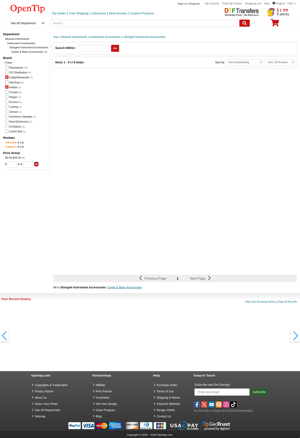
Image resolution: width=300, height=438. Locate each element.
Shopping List (253, 3)
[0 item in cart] (275, 24)
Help (267, 3)
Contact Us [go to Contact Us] (164, 416)
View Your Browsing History (260, 301)
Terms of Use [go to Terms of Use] (165, 391)
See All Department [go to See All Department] (47, 410)
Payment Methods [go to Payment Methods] (168, 403)
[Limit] (279, 62)
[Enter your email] (222, 392)
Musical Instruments (17, 38)
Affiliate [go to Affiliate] (100, 385)
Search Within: (65, 48)
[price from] (12, 164)
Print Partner (104, 391)
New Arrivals (117, 13)
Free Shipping (78, 13)
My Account (212, 3)
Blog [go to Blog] (99, 416)
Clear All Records (287, 301)
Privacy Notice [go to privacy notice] (44, 391)
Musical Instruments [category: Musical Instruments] (74, 37)
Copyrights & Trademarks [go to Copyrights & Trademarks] (51, 385)
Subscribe (259, 392)
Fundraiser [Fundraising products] (103, 397)
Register (194, 3)
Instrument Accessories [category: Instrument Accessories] (105, 37)
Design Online (166, 410)
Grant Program (105, 410)
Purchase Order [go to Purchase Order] (167, 385)
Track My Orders (232, 3)
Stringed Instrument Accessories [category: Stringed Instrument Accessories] (145, 37)
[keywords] (145, 23)
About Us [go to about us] (41, 397)
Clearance (99, 13)
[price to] (28, 164)
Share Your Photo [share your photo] (46, 403)
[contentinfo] (27, 8)
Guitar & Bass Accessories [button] (125, 287)
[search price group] (36, 164)
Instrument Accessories (21, 43)
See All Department (23, 23)
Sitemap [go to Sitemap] (40, 416)
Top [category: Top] (55, 37)
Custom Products (142, 13)
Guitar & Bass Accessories (29, 51)
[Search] (244, 23)
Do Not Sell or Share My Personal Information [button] (223, 410)
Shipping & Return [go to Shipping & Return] (168, 397)
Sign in (182, 3)
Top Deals (59, 13)
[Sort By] (244, 62)
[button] (284, 3)
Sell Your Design (106, 403)
